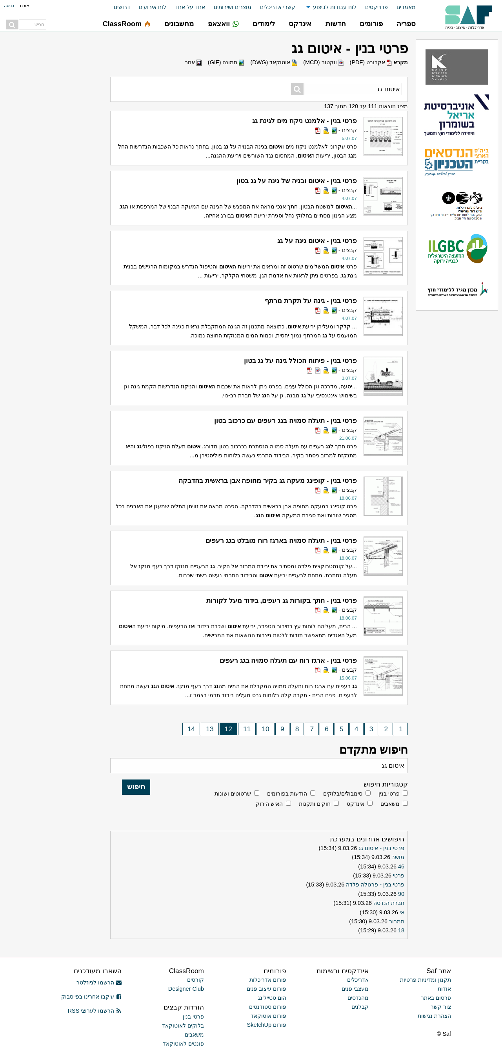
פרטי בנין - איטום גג (381, 848)
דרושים (122, 7)
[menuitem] (402, 7)
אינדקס (355, 804)
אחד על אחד (190, 7)
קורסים (195, 980)
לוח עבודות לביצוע (334, 7)
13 (209, 729)
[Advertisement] (47, 401)
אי (402, 912)
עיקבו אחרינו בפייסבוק (91, 997)
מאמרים (406, 7)
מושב (398, 857)
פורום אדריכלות (267, 980)
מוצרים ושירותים (232, 7)
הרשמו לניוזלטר (99, 982)
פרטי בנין (389, 793)
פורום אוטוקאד (268, 1016)
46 (401, 866)
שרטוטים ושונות (233, 793)
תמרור (396, 921)
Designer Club (186, 989)
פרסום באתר (436, 998)
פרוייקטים (376, 7)
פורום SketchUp (266, 1025)
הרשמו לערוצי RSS (95, 1011)
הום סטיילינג (272, 998)
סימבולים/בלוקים (342, 793)
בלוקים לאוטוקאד (183, 1025)
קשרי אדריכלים (277, 7)
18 (401, 930)
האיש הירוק (269, 804)
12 (228, 729)
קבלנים (360, 1007)
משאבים (390, 804)
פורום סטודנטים (267, 1007)
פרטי (398, 875)
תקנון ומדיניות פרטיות (425, 980)
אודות (444, 989)
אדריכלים (358, 980)
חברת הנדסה (388, 903)
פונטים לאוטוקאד (183, 1043)
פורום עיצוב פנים (266, 989)
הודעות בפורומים (287, 793)
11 (247, 729)
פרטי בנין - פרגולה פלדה (375, 884)
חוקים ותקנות (315, 804)
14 (191, 729)
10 (265, 729)
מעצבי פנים (355, 989)
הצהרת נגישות (434, 1016)
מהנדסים (358, 998)
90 (401, 894)
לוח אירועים (152, 7)
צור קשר (441, 1007)
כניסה (9, 5)
